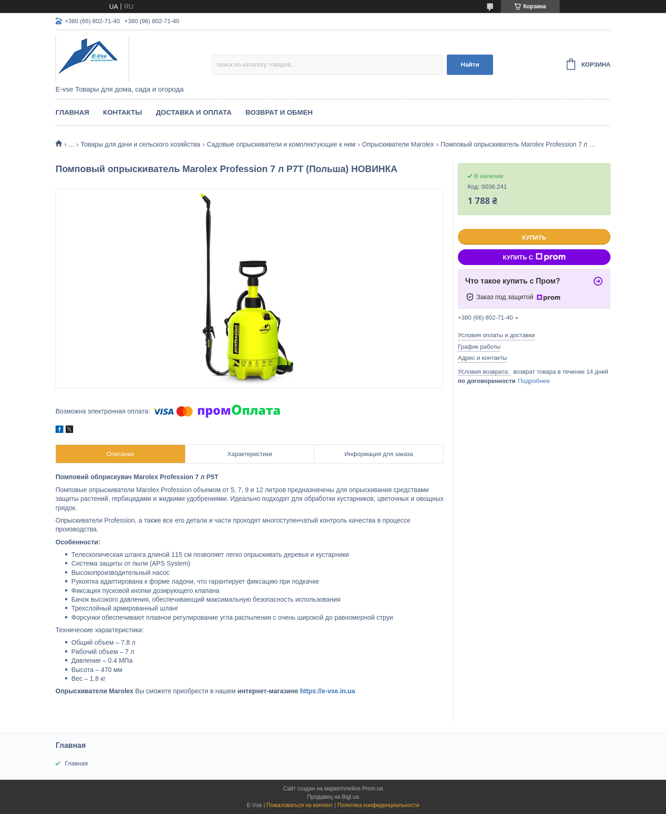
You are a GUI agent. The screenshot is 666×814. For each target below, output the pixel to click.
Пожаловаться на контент (299, 805)
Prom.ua (372, 788)
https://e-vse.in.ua (327, 691)
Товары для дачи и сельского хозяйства (140, 144)
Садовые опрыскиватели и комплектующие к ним (281, 144)
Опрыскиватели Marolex (398, 144)
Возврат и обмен (279, 112)
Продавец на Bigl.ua (333, 797)
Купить (534, 237)
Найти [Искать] (470, 64)
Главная (72, 112)
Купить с (534, 257)
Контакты (122, 112)
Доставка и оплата (194, 112)
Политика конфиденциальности (378, 805)
